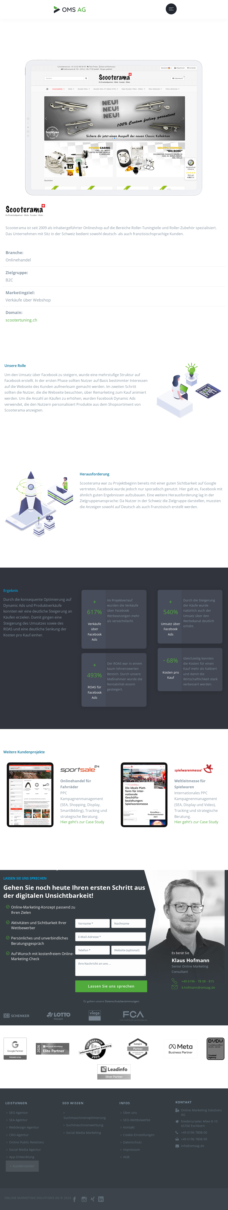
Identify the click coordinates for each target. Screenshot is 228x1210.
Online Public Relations (25, 1142)
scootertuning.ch (21, 320)
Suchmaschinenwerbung (83, 1125)
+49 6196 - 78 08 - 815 (197, 981)
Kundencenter (22, 1166)
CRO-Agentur (17, 1135)
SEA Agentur (17, 1120)
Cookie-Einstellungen (137, 1135)
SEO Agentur (17, 1112)
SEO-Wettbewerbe (135, 1120)
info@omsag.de (192, 1146)
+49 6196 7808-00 (194, 1133)
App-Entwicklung (20, 1157)
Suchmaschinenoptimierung (84, 1115)
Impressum (130, 1149)
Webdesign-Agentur (22, 1127)
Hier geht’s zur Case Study (82, 821)
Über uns (128, 1112)
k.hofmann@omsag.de (198, 987)
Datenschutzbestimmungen (122, 1001)
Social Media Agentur (23, 1149)
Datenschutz (131, 1142)
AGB (124, 1157)
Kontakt (127, 1127)
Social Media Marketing (82, 1133)
